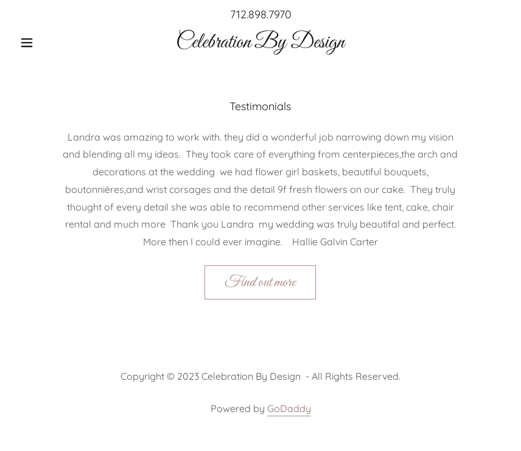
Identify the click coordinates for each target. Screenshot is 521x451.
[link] (260, 44)
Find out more (260, 282)
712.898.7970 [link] (261, 14)
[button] (51, 42)
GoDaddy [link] (289, 408)
